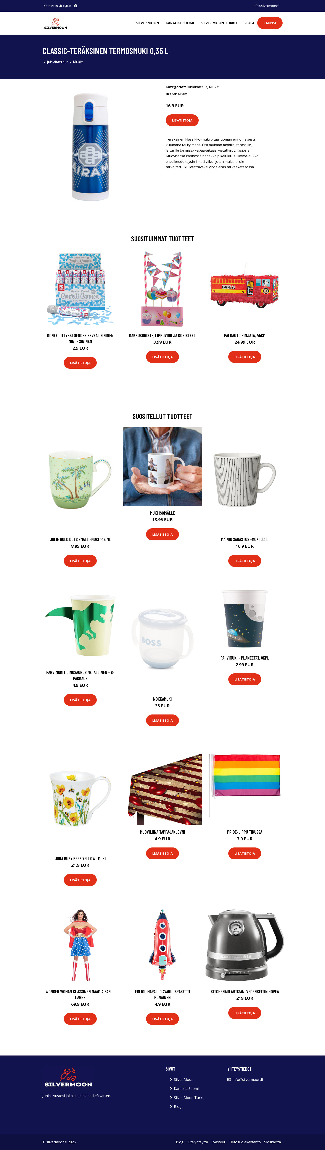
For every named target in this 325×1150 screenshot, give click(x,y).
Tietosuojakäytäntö (245, 1142)
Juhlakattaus (57, 61)
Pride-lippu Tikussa (244, 831)
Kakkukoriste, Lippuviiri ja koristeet (162, 335)
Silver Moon (147, 23)
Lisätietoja (182, 120)
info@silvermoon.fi (266, 6)
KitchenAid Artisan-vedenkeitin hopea (245, 991)
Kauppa (270, 23)
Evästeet (218, 1142)
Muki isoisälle (162, 513)
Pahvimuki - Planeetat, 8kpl (244, 657)
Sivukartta (272, 1142)
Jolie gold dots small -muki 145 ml (80, 539)
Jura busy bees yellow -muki (80, 858)
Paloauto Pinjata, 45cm (244, 335)
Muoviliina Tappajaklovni (162, 831)
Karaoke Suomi (180, 23)
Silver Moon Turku (219, 23)
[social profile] (75, 6)
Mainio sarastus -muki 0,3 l (244, 539)
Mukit (78, 61)
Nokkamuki (162, 699)
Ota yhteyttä (198, 1142)
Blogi (248, 23)
